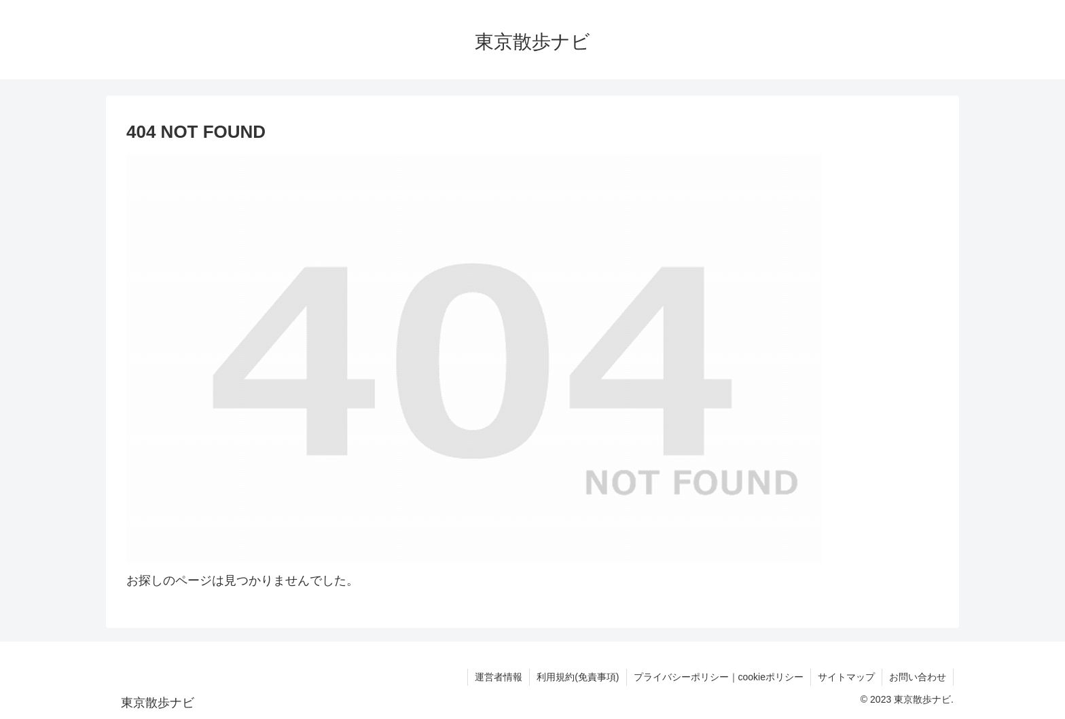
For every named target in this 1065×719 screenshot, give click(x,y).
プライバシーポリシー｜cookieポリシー (719, 676)
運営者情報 (498, 676)
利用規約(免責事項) (578, 676)
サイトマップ (846, 676)
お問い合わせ (917, 676)
